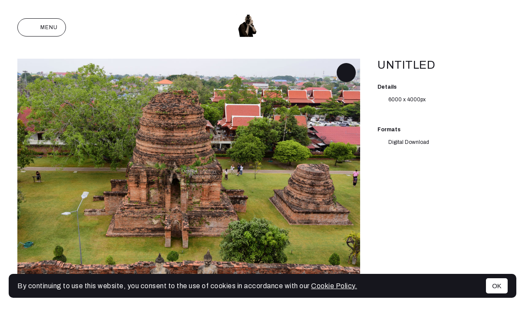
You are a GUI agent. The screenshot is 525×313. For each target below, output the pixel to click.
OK (497, 286)
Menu (42, 27)
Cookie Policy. (334, 286)
